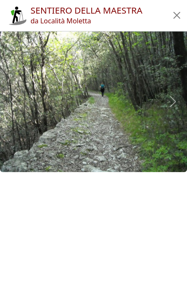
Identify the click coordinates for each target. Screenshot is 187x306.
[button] (177, 15)
